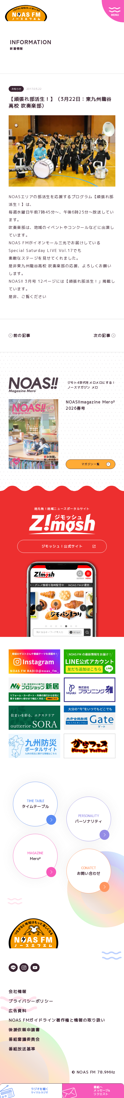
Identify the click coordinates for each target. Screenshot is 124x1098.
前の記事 (19, 335)
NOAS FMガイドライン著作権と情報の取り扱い (57, 1020)
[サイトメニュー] (113, 11)
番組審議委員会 (24, 1039)
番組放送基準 (22, 1049)
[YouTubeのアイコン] (35, 968)
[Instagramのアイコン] (24, 968)
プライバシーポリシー (31, 1001)
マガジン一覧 (91, 464)
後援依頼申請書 (24, 1029)
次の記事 (104, 335)
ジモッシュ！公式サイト (68, 546)
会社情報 (17, 991)
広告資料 (17, 1010)
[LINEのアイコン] (13, 968)
